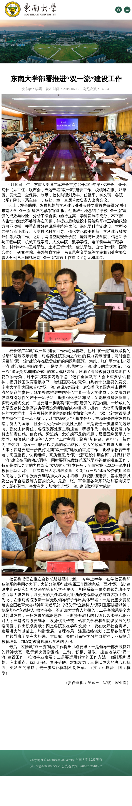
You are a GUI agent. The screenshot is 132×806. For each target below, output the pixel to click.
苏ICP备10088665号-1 (45, 766)
